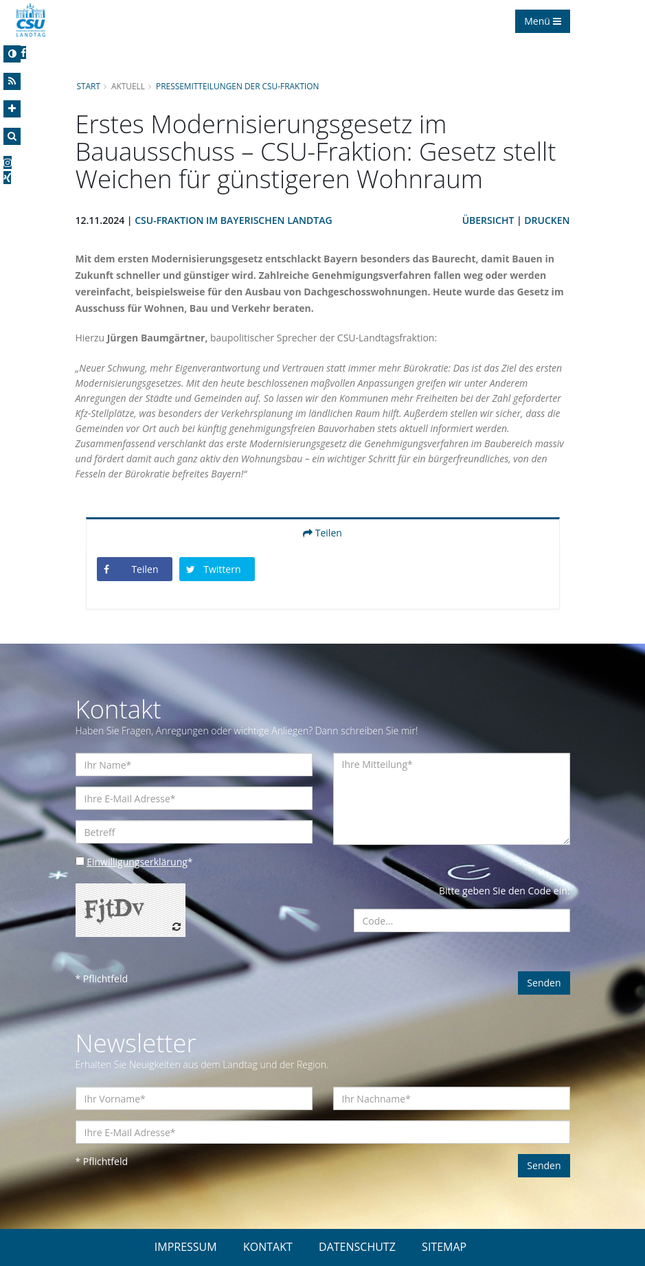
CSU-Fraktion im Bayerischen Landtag (233, 220)
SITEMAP (444, 1246)
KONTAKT (268, 1246)
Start (88, 85)
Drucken (546, 220)
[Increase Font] (12, 108)
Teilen (322, 532)
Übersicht (488, 220)
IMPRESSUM (186, 1246)
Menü (542, 20)
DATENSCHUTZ (357, 1246)
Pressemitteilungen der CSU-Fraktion (237, 85)
